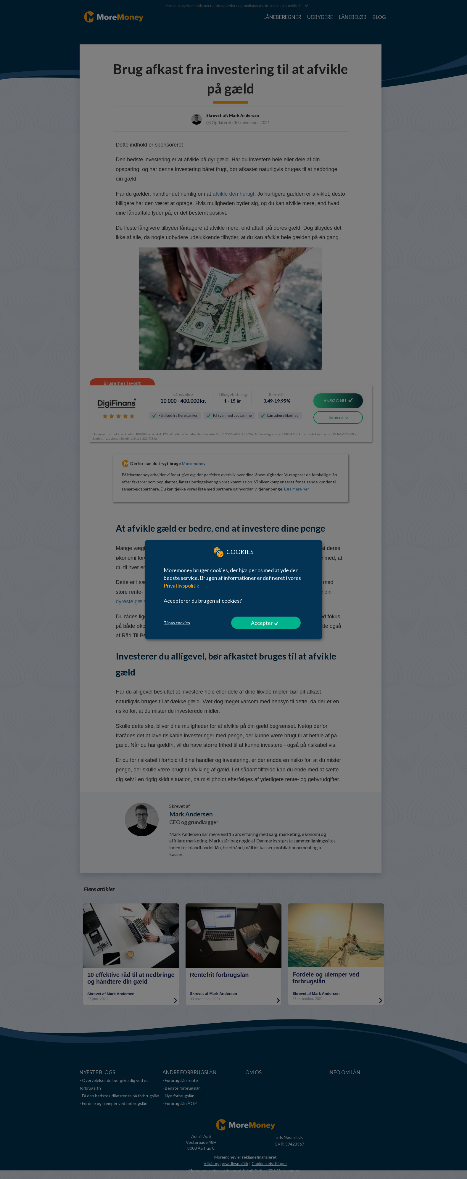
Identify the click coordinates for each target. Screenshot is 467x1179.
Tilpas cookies (177, 622)
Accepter (262, 623)
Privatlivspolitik (181, 585)
